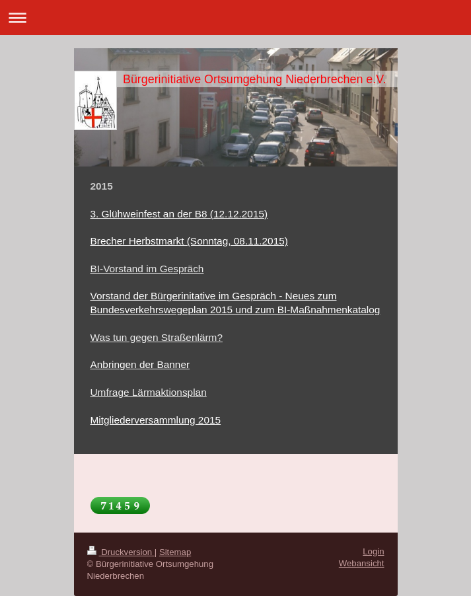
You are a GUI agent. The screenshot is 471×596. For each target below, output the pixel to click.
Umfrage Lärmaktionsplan (149, 392)
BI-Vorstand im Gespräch (147, 268)
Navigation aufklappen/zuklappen (235, 17)
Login (373, 551)
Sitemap (175, 552)
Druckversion (121, 552)
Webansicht (361, 563)
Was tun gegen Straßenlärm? (157, 337)
